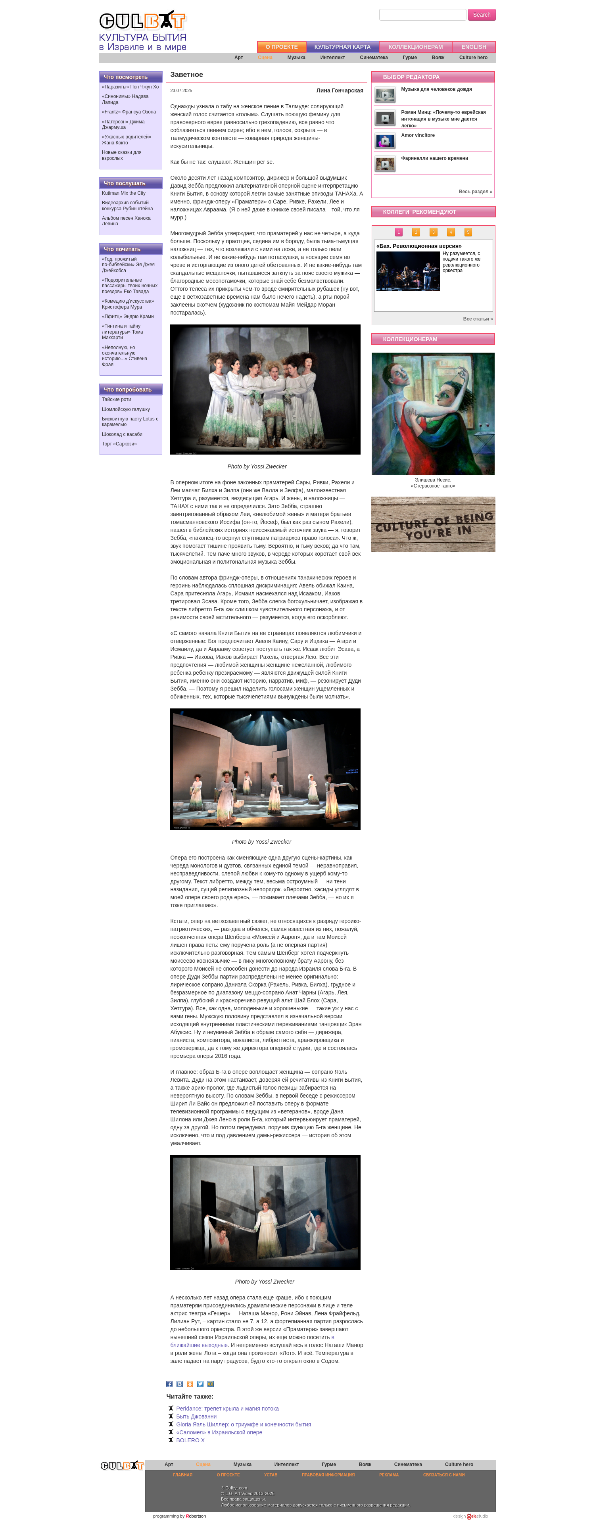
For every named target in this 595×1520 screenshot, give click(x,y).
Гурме (410, 57)
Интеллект (333, 57)
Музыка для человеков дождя (436, 89)
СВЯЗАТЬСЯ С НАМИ (444, 1475)
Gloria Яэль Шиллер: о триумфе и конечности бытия (243, 1424)
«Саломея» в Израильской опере (219, 1432)
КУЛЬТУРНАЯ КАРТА (343, 47)
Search (482, 15)
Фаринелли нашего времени (434, 158)
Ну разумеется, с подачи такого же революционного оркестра (462, 262)
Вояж (438, 57)
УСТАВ (270, 1475)
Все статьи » (478, 319)
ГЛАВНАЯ (183, 1475)
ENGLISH (474, 47)
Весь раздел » (476, 191)
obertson (197, 1516)
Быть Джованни (196, 1416)
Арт (238, 57)
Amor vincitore (418, 135)
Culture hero (473, 57)
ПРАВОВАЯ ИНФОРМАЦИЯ (328, 1475)
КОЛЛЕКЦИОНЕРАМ (416, 47)
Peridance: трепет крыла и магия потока (227, 1408)
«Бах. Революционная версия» (419, 246)
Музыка (296, 57)
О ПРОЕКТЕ (282, 47)
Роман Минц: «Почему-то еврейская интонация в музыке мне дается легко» (443, 119)
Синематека (374, 57)
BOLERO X (190, 1440)
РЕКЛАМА (389, 1475)
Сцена (265, 57)
